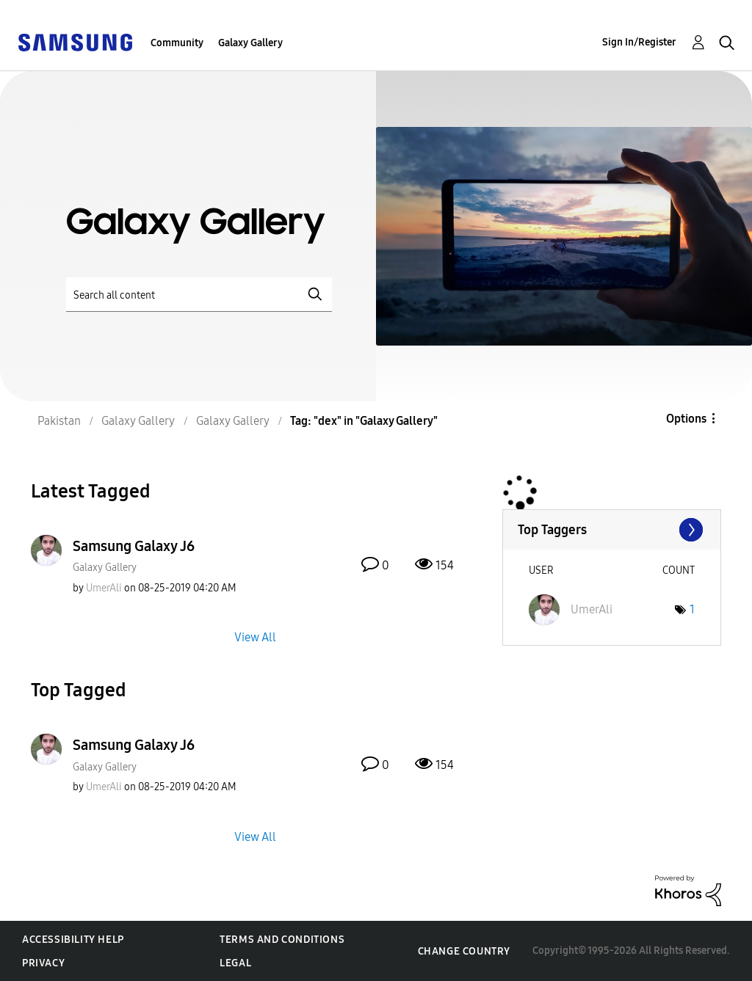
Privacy (43, 963)
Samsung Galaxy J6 (134, 546)
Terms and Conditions (282, 939)
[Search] (199, 294)
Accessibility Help (73, 939)
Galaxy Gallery (250, 43)
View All (255, 637)
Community (177, 43)
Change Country (464, 951)
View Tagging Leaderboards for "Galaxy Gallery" (611, 530)
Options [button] (686, 419)
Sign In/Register (639, 42)
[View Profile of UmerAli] (104, 588)
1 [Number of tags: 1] (692, 609)
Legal (235, 963)
